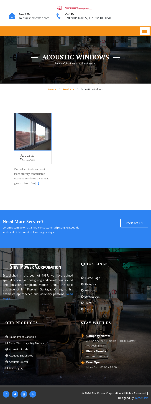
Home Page (90, 278)
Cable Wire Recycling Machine (25, 343)
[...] (37, 183)
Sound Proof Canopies (20, 336)
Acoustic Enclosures (19, 355)
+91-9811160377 (76, 18)
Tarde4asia (141, 398)
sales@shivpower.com (34, 18)
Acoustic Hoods (16, 349)
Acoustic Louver (16, 361)
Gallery (87, 309)
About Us (88, 284)
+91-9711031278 (100, 18)
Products (68, 89)
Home (52, 89)
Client (86, 303)
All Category (14, 368)
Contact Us (134, 223)
